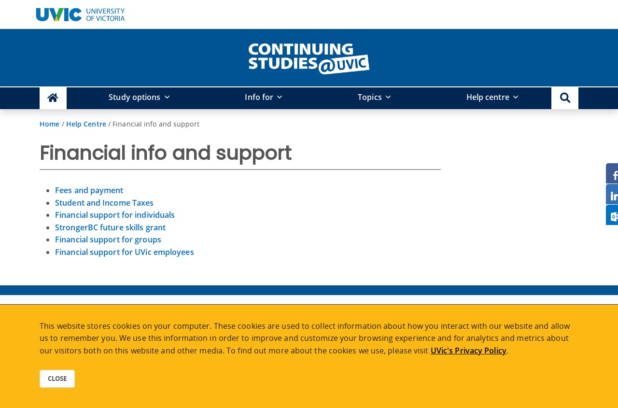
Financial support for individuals (115, 215)
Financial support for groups (108, 239)
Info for (259, 97)
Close (57, 378)
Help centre (487, 97)
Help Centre (86, 123)
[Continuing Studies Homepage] (53, 98)
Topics (370, 97)
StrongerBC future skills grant (110, 227)
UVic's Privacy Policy (468, 350)
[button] (564, 98)
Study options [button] (134, 97)
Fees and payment (89, 190)
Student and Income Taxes (104, 202)
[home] (309, 57)
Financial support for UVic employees (124, 252)
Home (49, 123)
